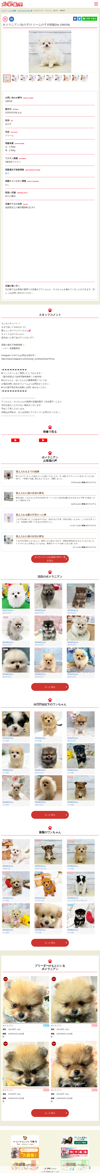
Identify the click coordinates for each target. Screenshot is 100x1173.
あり (7, 173)
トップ (3, 10)
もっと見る (50, 687)
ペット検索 (12, 10)
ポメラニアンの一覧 (25, 10)
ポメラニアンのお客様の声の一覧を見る (50, 559)
